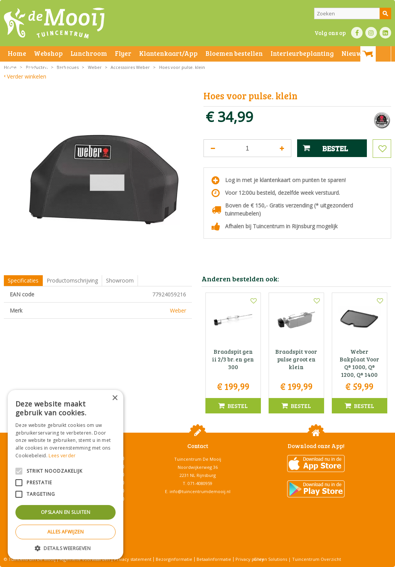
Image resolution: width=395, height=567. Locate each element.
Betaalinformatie (214, 559)
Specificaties (23, 280)
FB (357, 32)
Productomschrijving (72, 280)
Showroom (120, 280)
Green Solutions (270, 559)
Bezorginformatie (174, 559)
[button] (65, 548)
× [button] (115, 398)
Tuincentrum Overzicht (316, 559)
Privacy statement (132, 559)
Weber (178, 310)
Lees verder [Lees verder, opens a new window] (62, 455)
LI (385, 32)
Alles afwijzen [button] (65, 532)
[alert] (65, 474)
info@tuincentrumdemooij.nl (200, 491)
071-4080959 (200, 483)
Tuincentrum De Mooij (197, 459)
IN (371, 32)
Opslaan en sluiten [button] (65, 512)
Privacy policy (249, 559)
